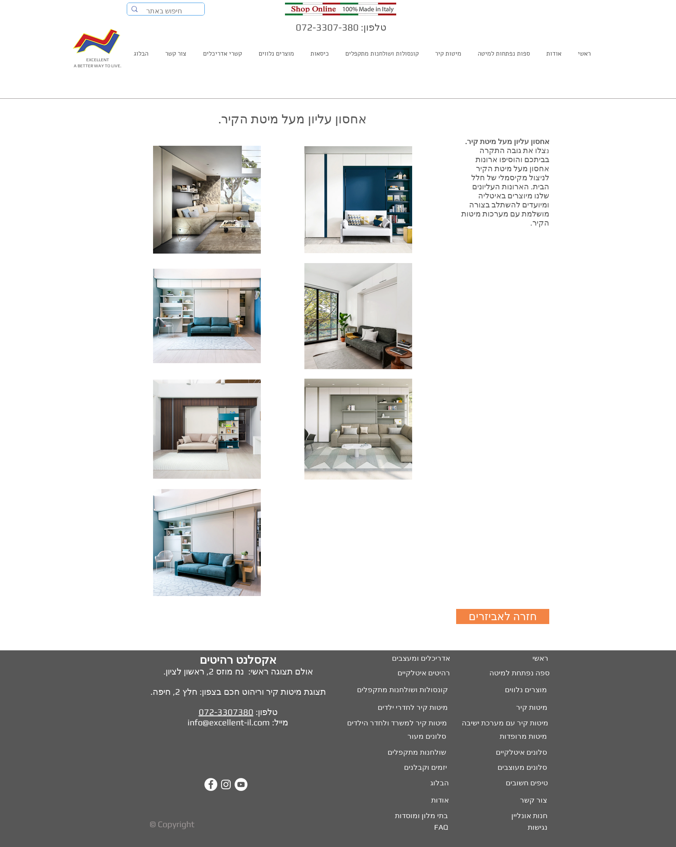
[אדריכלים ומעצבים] (417, 658)
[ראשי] (539, 658)
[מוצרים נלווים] (516, 690)
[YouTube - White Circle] (241, 784)
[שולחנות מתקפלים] (415, 752)
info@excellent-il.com (229, 722)
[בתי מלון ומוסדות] (416, 816)
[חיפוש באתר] (166, 11)
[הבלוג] (438, 783)
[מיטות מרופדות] (521, 736)
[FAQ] (440, 827)
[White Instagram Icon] (225, 784)
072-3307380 (226, 712)
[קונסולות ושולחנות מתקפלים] (395, 690)
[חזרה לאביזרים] (502, 616)
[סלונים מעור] (423, 736)
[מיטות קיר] (530, 708)
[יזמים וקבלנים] (417, 767)
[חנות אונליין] (528, 816)
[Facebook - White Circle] (210, 784)
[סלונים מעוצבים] (521, 767)
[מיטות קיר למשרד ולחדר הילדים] (392, 723)
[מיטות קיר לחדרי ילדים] (406, 708)
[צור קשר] (533, 800)
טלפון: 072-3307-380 (341, 27)
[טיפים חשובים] (525, 783)
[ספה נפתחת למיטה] (519, 673)
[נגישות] (537, 827)
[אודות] (438, 800)
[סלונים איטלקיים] (520, 752)
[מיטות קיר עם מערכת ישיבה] (503, 723)
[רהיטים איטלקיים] (419, 673)
